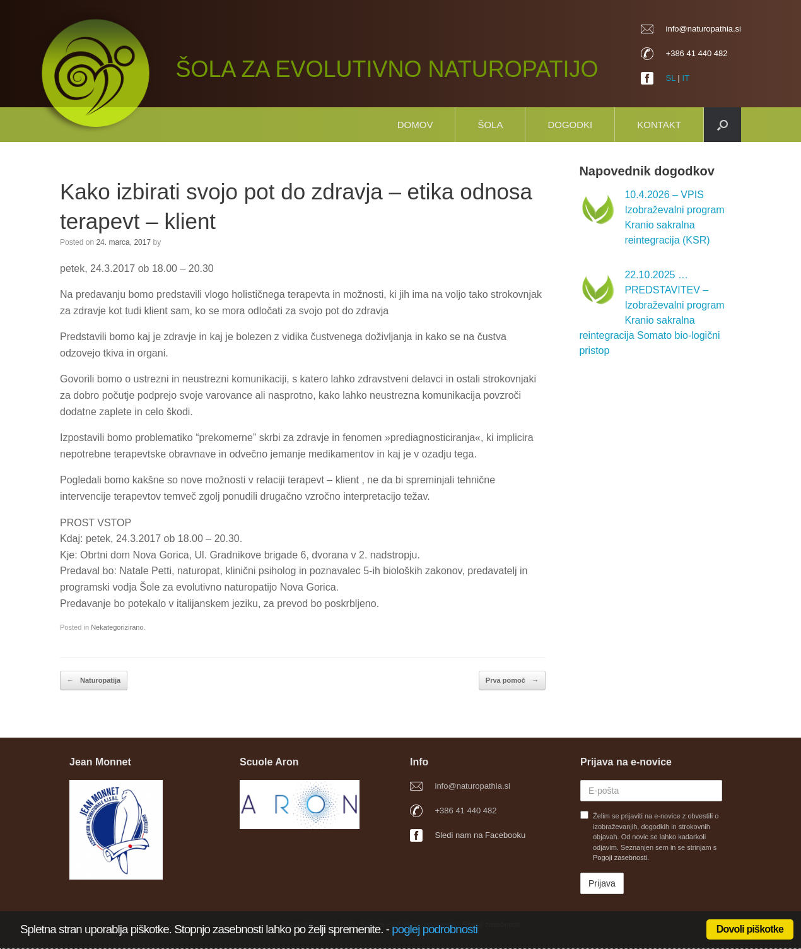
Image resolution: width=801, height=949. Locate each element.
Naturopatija (93, 680)
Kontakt (659, 124)
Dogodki (569, 124)
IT (685, 78)
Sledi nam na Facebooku (480, 835)
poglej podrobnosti (434, 929)
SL (670, 78)
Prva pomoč (512, 680)
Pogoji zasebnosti (620, 857)
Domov (415, 124)
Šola (490, 124)
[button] (722, 124)
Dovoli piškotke (749, 929)
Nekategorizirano (117, 627)
